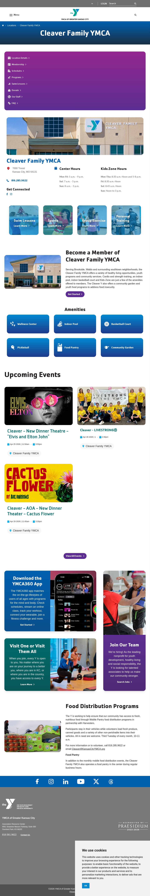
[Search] (121, 3)
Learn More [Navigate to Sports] (54, 225)
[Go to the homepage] (75, 12)
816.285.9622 (19, 180)
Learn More (26, 684)
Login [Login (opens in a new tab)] (104, 3)
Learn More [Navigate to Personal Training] (123, 225)
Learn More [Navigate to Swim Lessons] (20, 225)
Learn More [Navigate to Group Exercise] (89, 225)
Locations (11, 25)
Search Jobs (123, 681)
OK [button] (85, 885)
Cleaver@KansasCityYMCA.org (88, 749)
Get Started (26, 624)
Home (3, 25)
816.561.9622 (9, 834)
